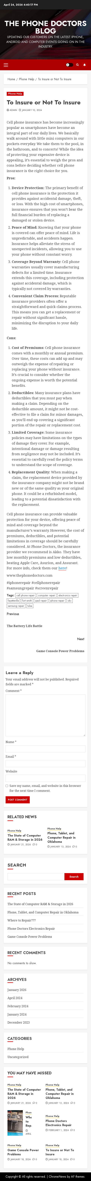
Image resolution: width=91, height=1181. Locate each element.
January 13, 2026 (60, 846)
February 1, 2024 (59, 1130)
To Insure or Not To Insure (60, 1152)
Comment (14, 691)
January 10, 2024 (32, 110)
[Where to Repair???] (15, 1123)
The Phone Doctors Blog (45, 27)
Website (11, 771)
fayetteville (13, 600)
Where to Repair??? (21, 920)
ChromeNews (57, 1176)
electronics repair (67, 595)
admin (13, 110)
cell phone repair (25, 595)
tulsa (29, 606)
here (62, 568)
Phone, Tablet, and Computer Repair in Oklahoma (61, 837)
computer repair (46, 595)
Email (11, 756)
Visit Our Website (84, 65)
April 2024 (14, 998)
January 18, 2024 (21, 1159)
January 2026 (16, 990)
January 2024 (16, 1014)
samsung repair (16, 606)
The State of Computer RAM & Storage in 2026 (24, 837)
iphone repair (57, 600)
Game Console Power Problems (29, 937)
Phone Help (15, 93)
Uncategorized (18, 1057)
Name (11, 742)
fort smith (27, 600)
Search (16, 865)
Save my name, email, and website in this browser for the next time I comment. (45, 788)
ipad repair (41, 600)
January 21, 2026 (21, 844)
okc (70, 600)
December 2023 (18, 1022)
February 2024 (17, 1006)
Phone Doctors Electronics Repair (31, 929)
